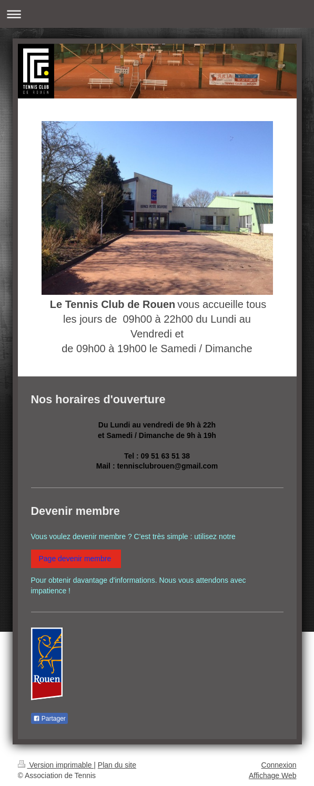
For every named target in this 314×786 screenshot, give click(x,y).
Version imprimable (56, 765)
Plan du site (117, 765)
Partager (49, 718)
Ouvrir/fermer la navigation (157, 14)
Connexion (279, 765)
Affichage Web (273, 775)
